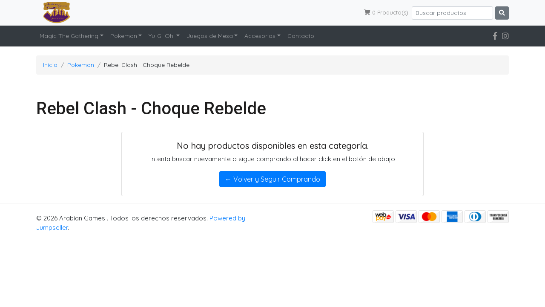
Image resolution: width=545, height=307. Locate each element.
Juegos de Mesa (209, 36)
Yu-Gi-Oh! (162, 36)
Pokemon (123, 36)
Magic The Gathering (69, 36)
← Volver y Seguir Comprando (272, 179)
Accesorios (259, 36)
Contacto (300, 36)
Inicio (50, 65)
